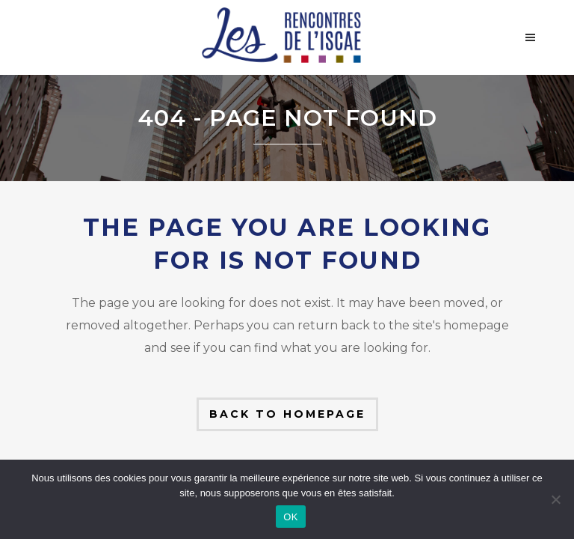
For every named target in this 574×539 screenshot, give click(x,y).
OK (290, 517)
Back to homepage (287, 414)
